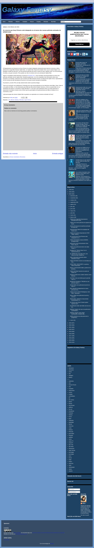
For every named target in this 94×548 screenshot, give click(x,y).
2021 (70, 327)
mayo (71, 210)
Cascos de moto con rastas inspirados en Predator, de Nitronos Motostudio (82, 76)
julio (71, 206)
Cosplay (39, 21)
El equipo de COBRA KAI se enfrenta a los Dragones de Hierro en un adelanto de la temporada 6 (82, 149)
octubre (72, 200)
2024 (70, 194)
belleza (70, 377)
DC (69, 398)
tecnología (71, 454)
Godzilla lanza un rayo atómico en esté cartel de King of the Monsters (83, 161)
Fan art (32, 21)
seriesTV (71, 442)
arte (70, 373)
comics (70, 392)
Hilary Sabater (17, 532)
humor (70, 416)
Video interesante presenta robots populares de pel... (78, 258)
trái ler (70, 457)
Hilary (83, 503)
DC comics (71, 399)
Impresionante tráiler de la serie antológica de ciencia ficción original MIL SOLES (83, 88)
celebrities (71, 381)
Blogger (52, 543)
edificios (71, 407)
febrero (72, 217)
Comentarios (72, 492)
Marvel (12, 99)
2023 (70, 323)
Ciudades (25, 21)
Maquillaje (71, 422)
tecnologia (71, 452)
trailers (70, 461)
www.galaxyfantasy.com (21, 534)
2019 (70, 331)
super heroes (27, 99)
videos (70, 469)
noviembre (73, 198)
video (70, 465)
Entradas (71, 489)
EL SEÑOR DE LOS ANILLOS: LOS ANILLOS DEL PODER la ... (79, 254)
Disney (70, 403)
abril (71, 213)
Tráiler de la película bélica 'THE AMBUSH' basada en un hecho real (83, 112)
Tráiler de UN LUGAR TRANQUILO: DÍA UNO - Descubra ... (80, 292)
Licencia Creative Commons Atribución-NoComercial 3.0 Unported (48, 532)
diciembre (72, 195)
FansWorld (71, 411)
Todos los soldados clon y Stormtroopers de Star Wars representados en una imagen (83, 101)
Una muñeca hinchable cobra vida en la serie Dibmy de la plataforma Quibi (83, 173)
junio (71, 208)
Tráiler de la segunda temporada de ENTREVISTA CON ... (78, 220)
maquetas (71, 420)
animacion (71, 368)
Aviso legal (6, 539)
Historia (18, 21)
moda (70, 428)
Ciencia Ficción (72, 384)
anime (70, 371)
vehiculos (71, 463)
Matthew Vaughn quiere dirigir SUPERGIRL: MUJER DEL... (77, 313)
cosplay (70, 394)
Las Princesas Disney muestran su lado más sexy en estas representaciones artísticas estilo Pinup (83, 137)
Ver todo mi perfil (85, 515)
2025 (70, 191)
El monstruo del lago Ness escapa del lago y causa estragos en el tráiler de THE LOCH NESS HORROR (83, 124)
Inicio (4, 21)
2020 (70, 329)
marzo (71, 215)
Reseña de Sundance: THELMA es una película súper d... (79, 282)
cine (9, 99)
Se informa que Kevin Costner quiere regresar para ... (79, 303)
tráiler (70, 459)
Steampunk (71, 448)
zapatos (71, 471)
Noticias (17, 99)
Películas (46, 21)
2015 (70, 340)
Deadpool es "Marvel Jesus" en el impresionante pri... (78, 251)
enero (71, 320)
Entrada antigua (57, 153)
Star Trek (71, 444)
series (70, 439)
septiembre (73, 202)
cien (70, 383)
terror (70, 456)
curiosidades (72, 396)
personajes (71, 433)
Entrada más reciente (10, 153)
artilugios (71, 375)
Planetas (10, 21)
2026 (70, 189)
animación (71, 370)
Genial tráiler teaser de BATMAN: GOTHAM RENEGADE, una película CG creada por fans (83, 64)
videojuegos (72, 467)
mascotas (71, 426)
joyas (70, 418)
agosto (72, 204)
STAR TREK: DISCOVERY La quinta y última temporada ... (79, 265)
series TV (71, 441)
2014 (70, 342)
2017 (70, 335)
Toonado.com (31, 75)
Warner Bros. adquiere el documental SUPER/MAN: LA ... (79, 299)
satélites (71, 437)
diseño (70, 401)
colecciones (71, 390)
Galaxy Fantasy (27, 9)
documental (71, 405)
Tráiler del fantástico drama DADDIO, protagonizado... (79, 240)
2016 (70, 338)
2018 (70, 333)
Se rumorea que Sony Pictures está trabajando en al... (78, 237)
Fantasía (71, 413)
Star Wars (53, 21)
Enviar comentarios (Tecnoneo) (17, 157)
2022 (70, 325)
